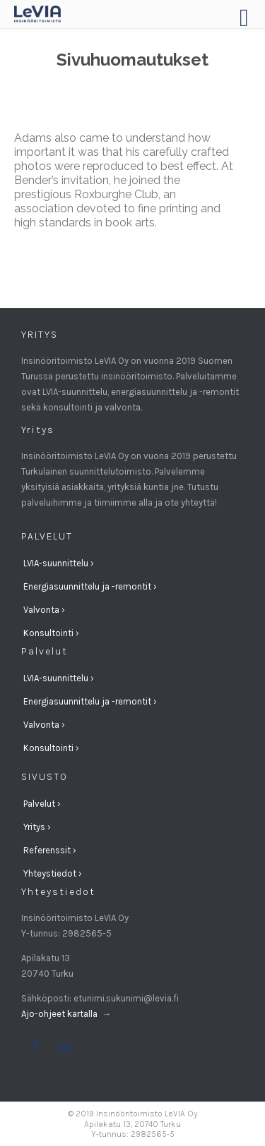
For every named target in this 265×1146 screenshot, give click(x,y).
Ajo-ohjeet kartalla (60, 1013)
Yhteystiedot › (52, 873)
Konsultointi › (51, 633)
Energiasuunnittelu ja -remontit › (90, 586)
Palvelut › (42, 803)
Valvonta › (44, 609)
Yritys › (37, 827)
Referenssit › (49, 850)
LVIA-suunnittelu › (58, 563)
